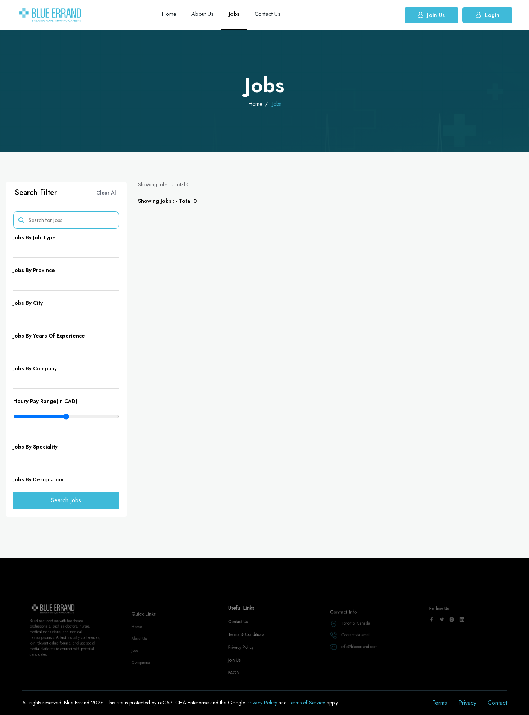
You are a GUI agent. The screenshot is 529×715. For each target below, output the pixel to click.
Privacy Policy (244, 658)
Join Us (431, 15)
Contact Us (267, 14)
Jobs (234, 14)
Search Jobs (66, 500)
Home (169, 14)
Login (488, 15)
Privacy (467, 702)
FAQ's (238, 680)
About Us (202, 14)
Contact (497, 702)
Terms (439, 702)
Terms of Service (307, 702)
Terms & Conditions (249, 647)
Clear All (107, 192)
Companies (144, 668)
